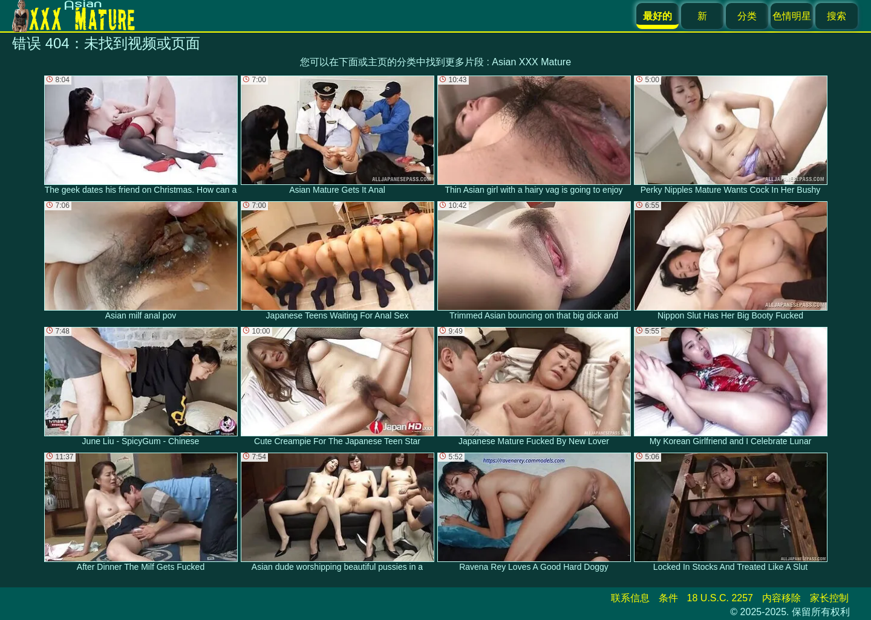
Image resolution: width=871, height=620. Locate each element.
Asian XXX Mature (531, 62)
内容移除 (781, 598)
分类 (747, 16)
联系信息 (630, 598)
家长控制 (829, 598)
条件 (668, 598)
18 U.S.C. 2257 (720, 598)
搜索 (836, 16)
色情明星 (791, 16)
